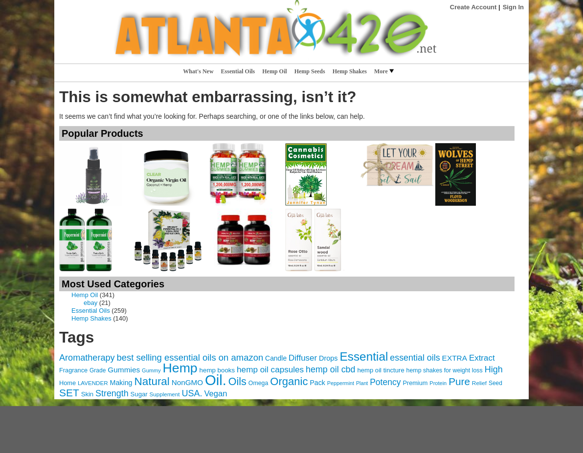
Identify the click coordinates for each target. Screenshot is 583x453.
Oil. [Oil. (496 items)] (215, 380)
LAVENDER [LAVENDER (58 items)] (93, 383)
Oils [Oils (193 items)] (237, 382)
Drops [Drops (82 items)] (328, 358)
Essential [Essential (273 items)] (363, 356)
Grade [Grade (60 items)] (98, 370)
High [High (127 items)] (494, 369)
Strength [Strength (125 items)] (112, 393)
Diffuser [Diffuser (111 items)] (303, 358)
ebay (90, 302)
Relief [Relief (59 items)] (479, 383)
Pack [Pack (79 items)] (317, 383)
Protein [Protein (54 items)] (438, 383)
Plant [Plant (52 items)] (362, 383)
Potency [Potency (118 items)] (385, 382)
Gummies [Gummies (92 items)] (124, 370)
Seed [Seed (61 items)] (495, 383)
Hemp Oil (274, 71)
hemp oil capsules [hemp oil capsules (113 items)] (270, 369)
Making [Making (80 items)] (121, 383)
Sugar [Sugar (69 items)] (139, 394)
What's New (198, 71)
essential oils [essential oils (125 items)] (415, 358)
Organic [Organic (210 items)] (289, 381)
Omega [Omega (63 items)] (258, 383)
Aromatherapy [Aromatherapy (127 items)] (87, 358)
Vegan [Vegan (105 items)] (215, 393)
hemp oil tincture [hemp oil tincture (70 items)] (380, 370)
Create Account (473, 7)
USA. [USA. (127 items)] (191, 393)
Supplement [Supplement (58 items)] (165, 394)
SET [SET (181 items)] (69, 392)
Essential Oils (238, 71)
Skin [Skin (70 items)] (87, 394)
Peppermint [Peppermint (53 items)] (340, 383)
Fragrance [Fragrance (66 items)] (73, 370)
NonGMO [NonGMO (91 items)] (187, 382)
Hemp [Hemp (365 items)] (180, 368)
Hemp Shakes (350, 71)
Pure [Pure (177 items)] (459, 381)
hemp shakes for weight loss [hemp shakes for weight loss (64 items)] (444, 370)
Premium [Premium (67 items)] (415, 383)
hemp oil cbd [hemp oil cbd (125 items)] (330, 369)
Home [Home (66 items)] (67, 383)
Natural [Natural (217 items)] (151, 381)
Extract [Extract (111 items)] (482, 358)
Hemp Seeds (309, 71)
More (384, 71)
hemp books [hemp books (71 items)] (217, 370)
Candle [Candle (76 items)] (276, 358)
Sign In (513, 7)
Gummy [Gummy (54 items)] (151, 370)
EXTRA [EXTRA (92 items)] (454, 358)
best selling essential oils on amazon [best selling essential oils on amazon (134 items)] (189, 357)
